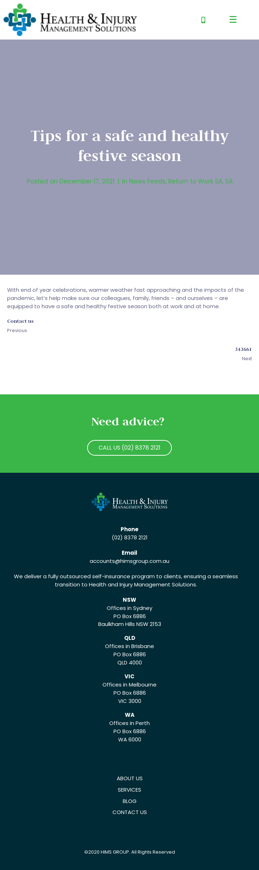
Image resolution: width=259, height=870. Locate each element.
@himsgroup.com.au (142, 561)
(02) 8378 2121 (130, 537)
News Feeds (147, 181)
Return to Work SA (195, 181)
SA (229, 181)
